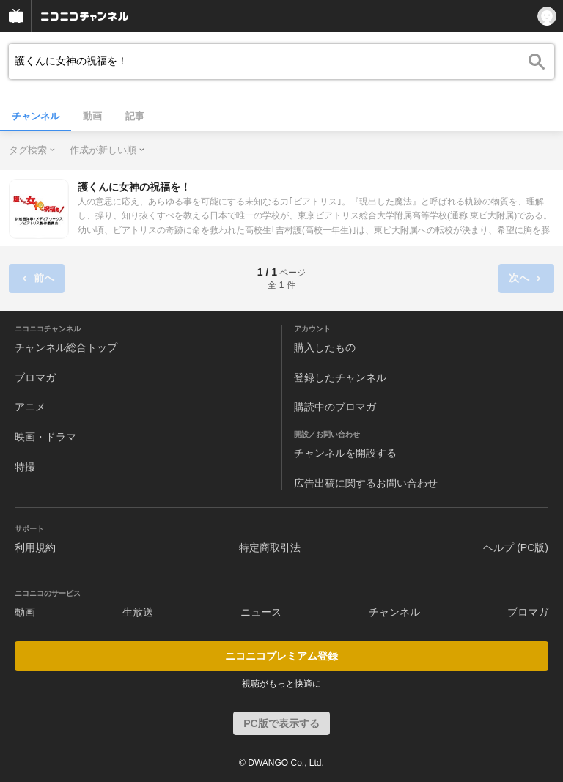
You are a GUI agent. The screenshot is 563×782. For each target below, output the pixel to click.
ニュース (261, 612)
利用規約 (35, 547)
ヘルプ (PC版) (515, 547)
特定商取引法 (270, 547)
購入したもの (325, 347)
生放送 (137, 612)
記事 (134, 116)
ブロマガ (35, 377)
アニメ (30, 407)
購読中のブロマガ (335, 407)
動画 (92, 116)
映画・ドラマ (45, 437)
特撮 (25, 467)
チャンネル (35, 116)
